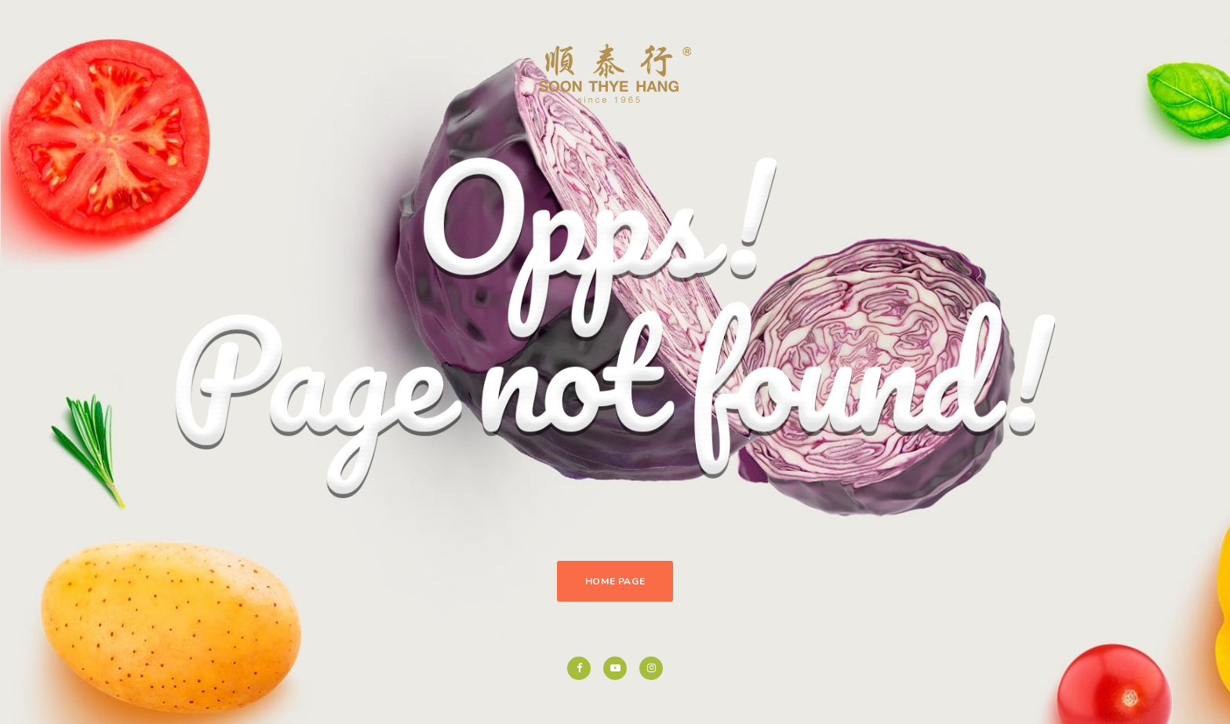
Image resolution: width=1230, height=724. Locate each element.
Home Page (615, 581)
